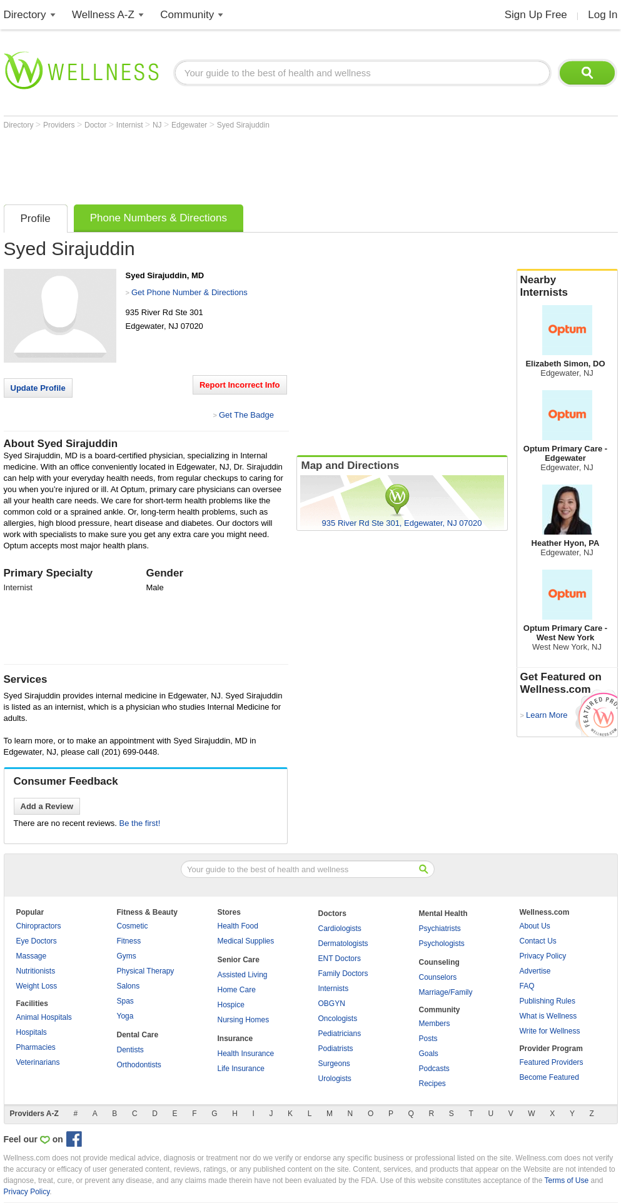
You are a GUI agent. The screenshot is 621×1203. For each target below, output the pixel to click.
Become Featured (549, 1077)
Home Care (237, 989)
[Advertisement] (231, 164)
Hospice (231, 1004)
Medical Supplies (246, 941)
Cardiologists (339, 928)
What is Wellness (548, 1016)
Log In (602, 15)
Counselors (438, 977)
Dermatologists (343, 943)
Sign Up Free (536, 15)
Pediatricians (339, 1033)
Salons (128, 986)
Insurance (235, 1038)
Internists (333, 988)
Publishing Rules (547, 1001)
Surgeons (334, 1063)
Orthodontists (139, 1064)
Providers (60, 125)
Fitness (129, 941)
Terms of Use (566, 1180)
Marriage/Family (446, 992)
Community (187, 15)
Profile (36, 218)
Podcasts (434, 1068)
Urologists (334, 1078)
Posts (428, 1038)
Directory (25, 15)
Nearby (567, 286)
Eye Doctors (36, 941)
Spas (125, 1001)
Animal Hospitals (44, 1017)
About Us (535, 926)
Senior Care (239, 959)
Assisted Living (243, 974)
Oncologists (338, 1018)
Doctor (96, 125)
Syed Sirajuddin (243, 125)
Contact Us (538, 941)
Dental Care (138, 1034)
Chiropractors (38, 926)
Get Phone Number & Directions (189, 292)
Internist (130, 125)
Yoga (125, 1016)
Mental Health (443, 913)
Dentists (130, 1049)
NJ (158, 125)
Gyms (126, 956)
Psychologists (442, 943)
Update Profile (38, 388)
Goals (428, 1053)
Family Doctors (343, 973)
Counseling (439, 962)
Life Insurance (241, 1068)
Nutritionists (36, 971)
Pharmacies (36, 1047)
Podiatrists (335, 1048)
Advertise (535, 971)
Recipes (432, 1083)
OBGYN (331, 1003)
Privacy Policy (543, 956)
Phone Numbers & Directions (158, 218)
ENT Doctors (339, 958)
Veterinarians (38, 1062)
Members (434, 1023)
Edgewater (190, 125)
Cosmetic (132, 926)
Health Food (238, 926)
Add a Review (47, 806)
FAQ (527, 986)
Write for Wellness (550, 1031)
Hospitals (31, 1032)
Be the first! (140, 823)
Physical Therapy (145, 971)
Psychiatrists (440, 928)
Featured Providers (551, 1062)
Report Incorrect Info (239, 385)
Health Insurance (246, 1053)
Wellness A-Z (103, 15)
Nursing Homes (244, 1019)
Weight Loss (37, 986)
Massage (31, 956)
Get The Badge (246, 415)
